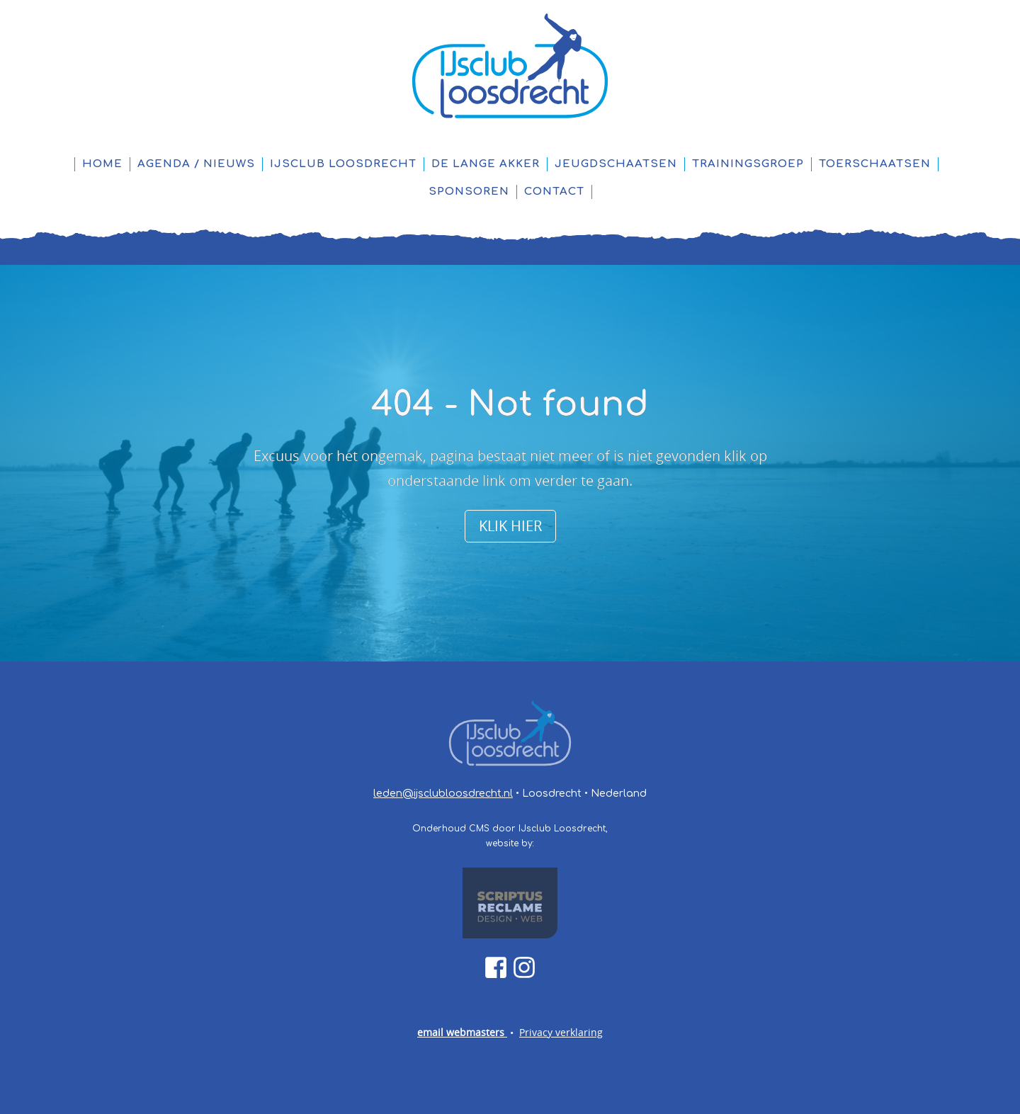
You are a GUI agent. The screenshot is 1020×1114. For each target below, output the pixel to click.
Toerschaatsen (875, 164)
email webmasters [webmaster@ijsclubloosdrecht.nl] (462, 1032)
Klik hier (510, 525)
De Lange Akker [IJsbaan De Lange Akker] (485, 164)
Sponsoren (469, 192)
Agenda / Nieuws (196, 164)
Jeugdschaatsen (616, 164)
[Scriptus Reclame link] (510, 903)
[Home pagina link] (510, 66)
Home (102, 164)
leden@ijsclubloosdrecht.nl (443, 793)
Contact (554, 192)
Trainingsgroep (748, 164)
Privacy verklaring (561, 1032)
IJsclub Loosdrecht (343, 164)
